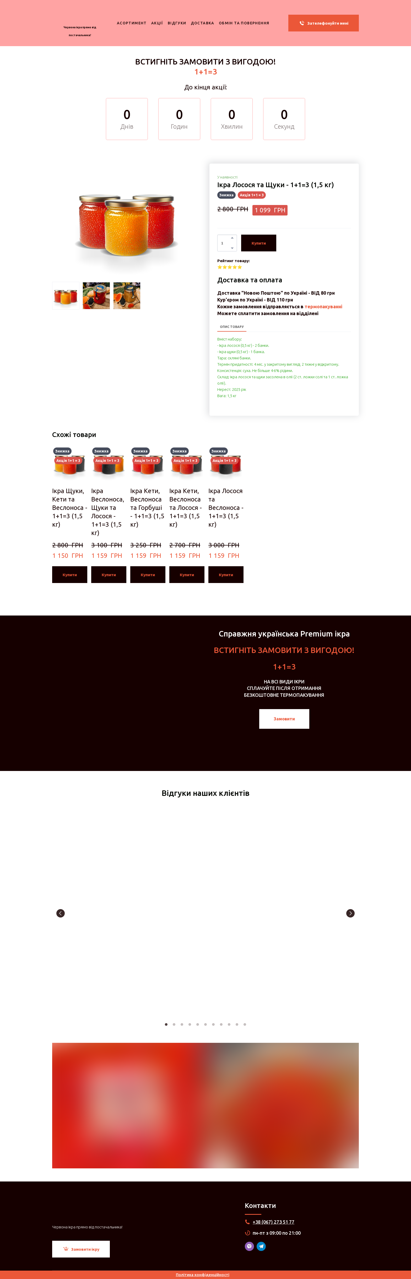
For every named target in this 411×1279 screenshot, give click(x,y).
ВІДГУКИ (177, 23)
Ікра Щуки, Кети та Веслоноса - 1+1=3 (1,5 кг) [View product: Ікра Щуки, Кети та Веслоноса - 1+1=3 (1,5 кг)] (69, 507)
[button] (323, 23)
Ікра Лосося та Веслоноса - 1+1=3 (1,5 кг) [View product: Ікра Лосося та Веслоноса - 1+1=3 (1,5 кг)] (226, 507)
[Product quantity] (226, 243)
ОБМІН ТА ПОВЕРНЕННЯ (244, 23)
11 (245, 1024)
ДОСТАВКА (202, 23)
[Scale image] (100, 913)
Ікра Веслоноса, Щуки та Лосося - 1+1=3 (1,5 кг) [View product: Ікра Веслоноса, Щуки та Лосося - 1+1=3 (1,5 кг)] (107, 511)
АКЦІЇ (157, 23)
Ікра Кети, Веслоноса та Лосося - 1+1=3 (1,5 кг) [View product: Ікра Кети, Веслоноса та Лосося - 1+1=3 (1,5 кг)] (185, 507)
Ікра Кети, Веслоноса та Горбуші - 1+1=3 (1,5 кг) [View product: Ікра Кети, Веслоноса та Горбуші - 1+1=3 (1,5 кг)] (147, 507)
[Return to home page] (79, 14)
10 (237, 1024)
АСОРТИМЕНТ (132, 23)
